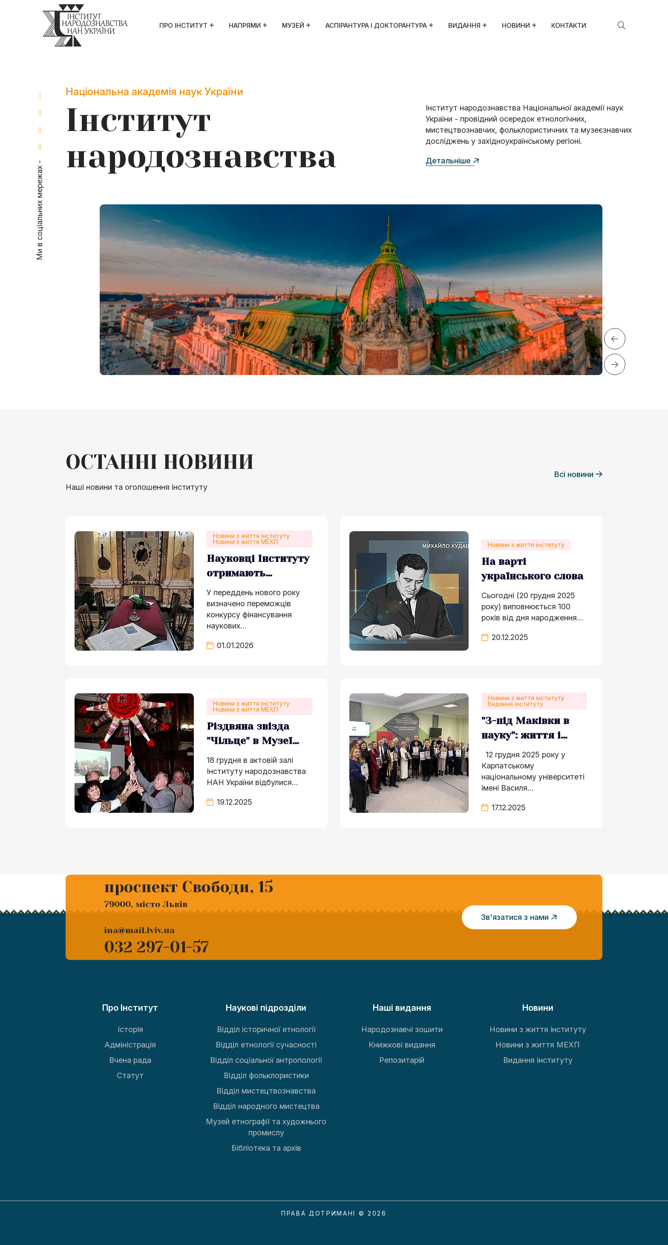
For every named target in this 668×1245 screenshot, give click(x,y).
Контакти (568, 25)
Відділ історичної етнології (266, 1028)
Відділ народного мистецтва (266, 1105)
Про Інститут (183, 25)
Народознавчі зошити (402, 1028)
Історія (130, 1028)
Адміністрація (130, 1044)
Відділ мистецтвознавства (266, 1090)
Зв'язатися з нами (520, 916)
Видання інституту (538, 1059)
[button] (614, 338)
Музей (293, 25)
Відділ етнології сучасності (266, 1044)
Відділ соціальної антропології (266, 1059)
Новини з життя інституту (537, 1028)
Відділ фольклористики (266, 1074)
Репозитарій (401, 1059)
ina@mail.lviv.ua (139, 930)
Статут (130, 1074)
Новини (516, 25)
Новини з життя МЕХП (537, 1044)
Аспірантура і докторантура (376, 25)
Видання (464, 25)
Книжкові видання (402, 1044)
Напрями (245, 25)
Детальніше (453, 160)
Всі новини (578, 473)
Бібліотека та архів (266, 1147)
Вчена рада (130, 1059)
